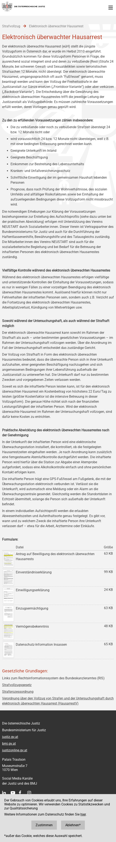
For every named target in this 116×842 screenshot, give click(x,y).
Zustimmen (44, 825)
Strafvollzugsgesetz (17, 685)
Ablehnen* (73, 825)
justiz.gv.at (10, 737)
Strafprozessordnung (17, 692)
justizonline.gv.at (14, 750)
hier (83, 814)
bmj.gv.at (9, 744)
